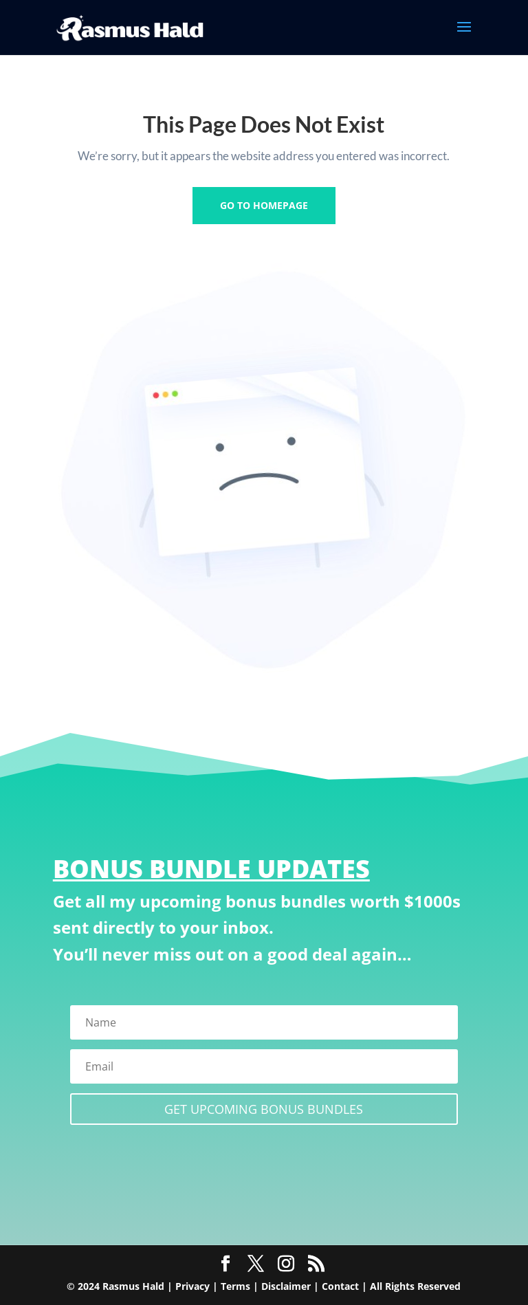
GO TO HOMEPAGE (264, 205)
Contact (340, 1286)
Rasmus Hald (133, 1286)
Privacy (192, 1286)
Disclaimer (286, 1286)
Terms (235, 1286)
